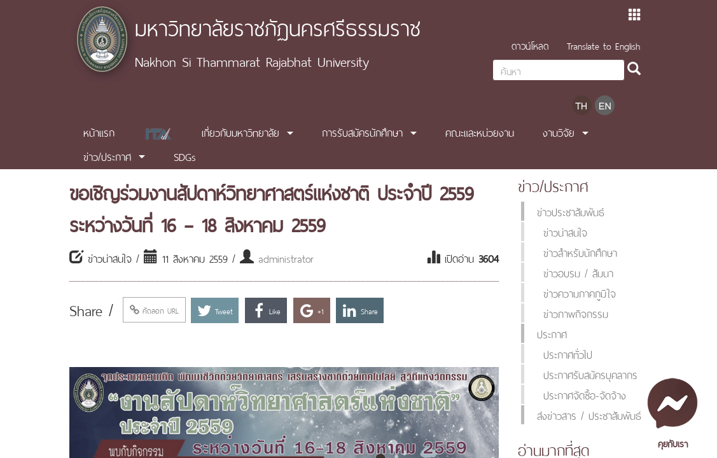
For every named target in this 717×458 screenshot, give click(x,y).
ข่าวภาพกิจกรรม (575, 313)
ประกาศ (552, 333)
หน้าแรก (99, 131)
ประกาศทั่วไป (567, 353)
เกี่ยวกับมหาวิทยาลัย (240, 131)
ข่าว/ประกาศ (107, 155)
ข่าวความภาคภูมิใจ (579, 292)
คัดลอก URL (154, 310)
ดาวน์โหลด (530, 44)
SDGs (185, 155)
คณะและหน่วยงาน (479, 131)
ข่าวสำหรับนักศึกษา (580, 251)
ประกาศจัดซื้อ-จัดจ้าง (584, 394)
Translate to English (603, 44)
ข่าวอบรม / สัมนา (578, 272)
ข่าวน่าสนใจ (565, 231)
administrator (286, 257)
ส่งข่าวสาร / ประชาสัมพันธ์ (589, 414)
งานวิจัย (558, 131)
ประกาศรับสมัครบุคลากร (590, 374)
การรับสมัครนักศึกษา (362, 131)
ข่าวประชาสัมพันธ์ (570, 211)
